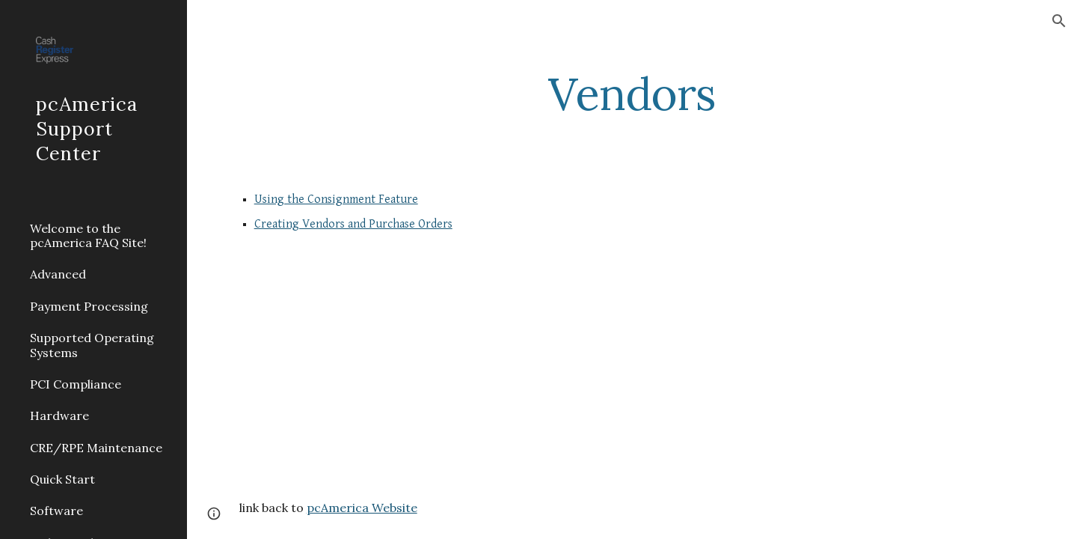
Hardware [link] (59, 415)
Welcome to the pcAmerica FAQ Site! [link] (88, 235)
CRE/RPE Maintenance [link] (96, 447)
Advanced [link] (58, 274)
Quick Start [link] (62, 479)
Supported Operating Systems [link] (92, 344)
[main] (632, 93)
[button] (1059, 21)
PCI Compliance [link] (75, 384)
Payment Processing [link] (89, 306)
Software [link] (56, 510)
